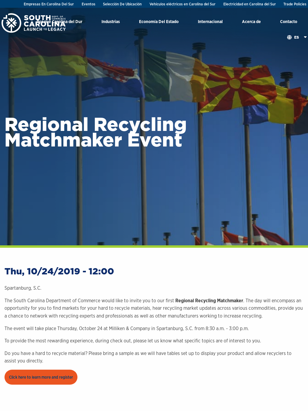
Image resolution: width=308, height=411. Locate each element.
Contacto (288, 21)
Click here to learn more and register (41, 377)
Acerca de (251, 21)
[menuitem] (110, 23)
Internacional (210, 21)
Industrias (110, 21)
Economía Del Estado (159, 21)
